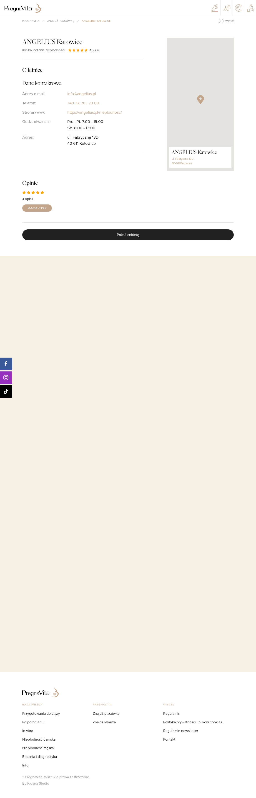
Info (25, 765)
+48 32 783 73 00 (83, 103)
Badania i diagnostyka (39, 756)
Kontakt (169, 739)
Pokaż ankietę (128, 234)
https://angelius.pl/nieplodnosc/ (94, 112)
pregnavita (31, 21)
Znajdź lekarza (104, 722)
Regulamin (171, 713)
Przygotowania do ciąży (41, 713)
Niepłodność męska (38, 748)
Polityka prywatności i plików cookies (192, 722)
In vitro (27, 730)
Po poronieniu (33, 722)
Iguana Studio (38, 783)
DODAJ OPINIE (37, 208)
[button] (200, 99)
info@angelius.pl (81, 94)
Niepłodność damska (38, 739)
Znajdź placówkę (60, 21)
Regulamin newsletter (180, 730)
